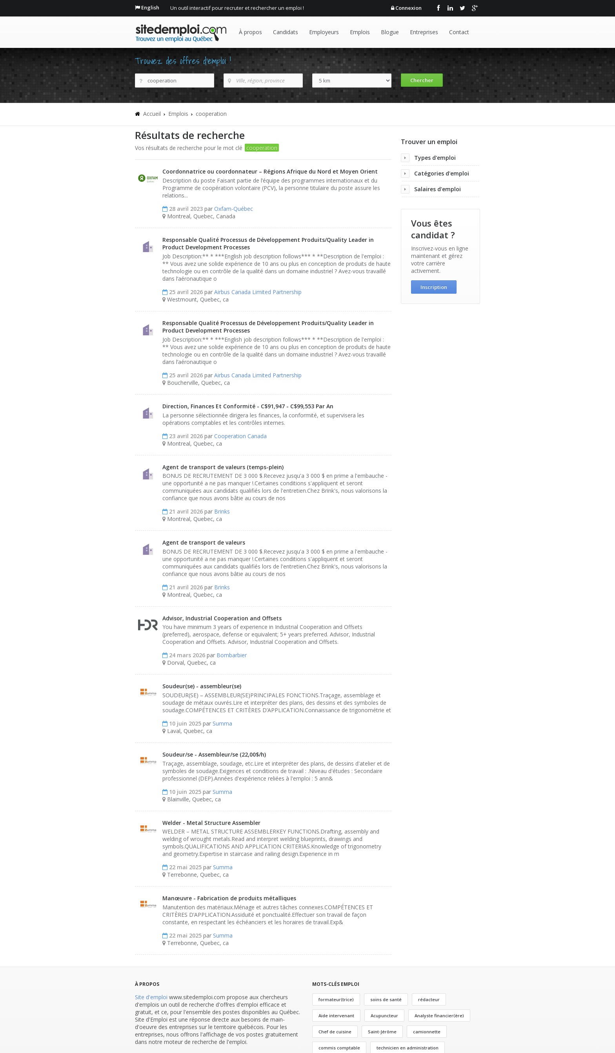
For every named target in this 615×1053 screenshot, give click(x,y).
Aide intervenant (336, 1015)
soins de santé (386, 999)
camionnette (426, 1032)
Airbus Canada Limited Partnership (258, 292)
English (150, 7)
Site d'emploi (151, 997)
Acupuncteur (384, 1015)
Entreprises (424, 32)
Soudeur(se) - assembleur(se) (201, 686)
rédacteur (429, 999)
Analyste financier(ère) (439, 1015)
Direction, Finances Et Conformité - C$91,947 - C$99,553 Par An (247, 406)
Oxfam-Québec (233, 208)
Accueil (152, 113)
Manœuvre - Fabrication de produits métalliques (229, 898)
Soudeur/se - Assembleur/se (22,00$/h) (214, 754)
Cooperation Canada (240, 436)
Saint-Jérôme (382, 1032)
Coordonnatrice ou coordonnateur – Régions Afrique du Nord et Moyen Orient (270, 171)
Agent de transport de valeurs (203, 542)
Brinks (222, 511)
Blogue (390, 32)
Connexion (408, 7)
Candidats (285, 32)
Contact (459, 32)
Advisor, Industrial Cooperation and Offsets (222, 618)
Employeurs (324, 32)
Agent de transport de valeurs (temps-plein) (223, 467)
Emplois (360, 32)
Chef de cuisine (334, 1032)
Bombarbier (232, 655)
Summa (222, 723)
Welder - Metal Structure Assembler (211, 822)
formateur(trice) (336, 999)
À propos (250, 32)
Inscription (433, 287)
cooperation (211, 113)
